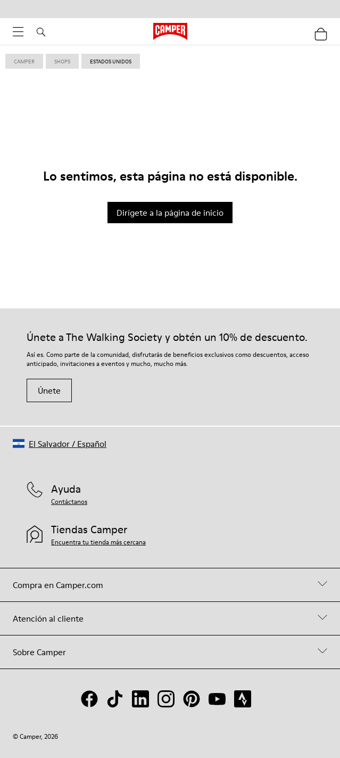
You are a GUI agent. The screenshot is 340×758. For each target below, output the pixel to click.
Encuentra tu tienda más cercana (98, 542)
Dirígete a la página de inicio (170, 212)
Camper (24, 61)
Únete (49, 390)
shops (62, 61)
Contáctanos (69, 501)
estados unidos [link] (110, 61)
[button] (59, 443)
